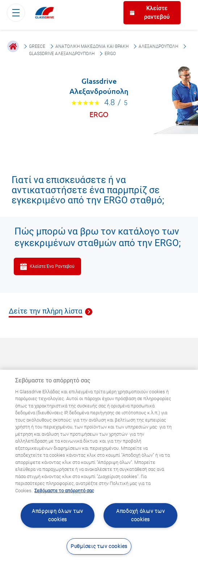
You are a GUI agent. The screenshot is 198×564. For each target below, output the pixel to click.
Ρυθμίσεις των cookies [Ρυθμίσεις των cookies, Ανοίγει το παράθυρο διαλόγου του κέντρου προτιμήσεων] (99, 546)
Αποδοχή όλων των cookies (140, 515)
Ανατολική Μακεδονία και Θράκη (92, 46)
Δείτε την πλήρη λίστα (45, 311)
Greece (37, 46)
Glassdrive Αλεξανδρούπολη (61, 53)
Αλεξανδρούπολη (158, 46)
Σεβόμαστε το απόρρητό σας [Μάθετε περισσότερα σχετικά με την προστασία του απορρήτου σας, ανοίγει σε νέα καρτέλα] (64, 490)
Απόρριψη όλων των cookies (57, 515)
